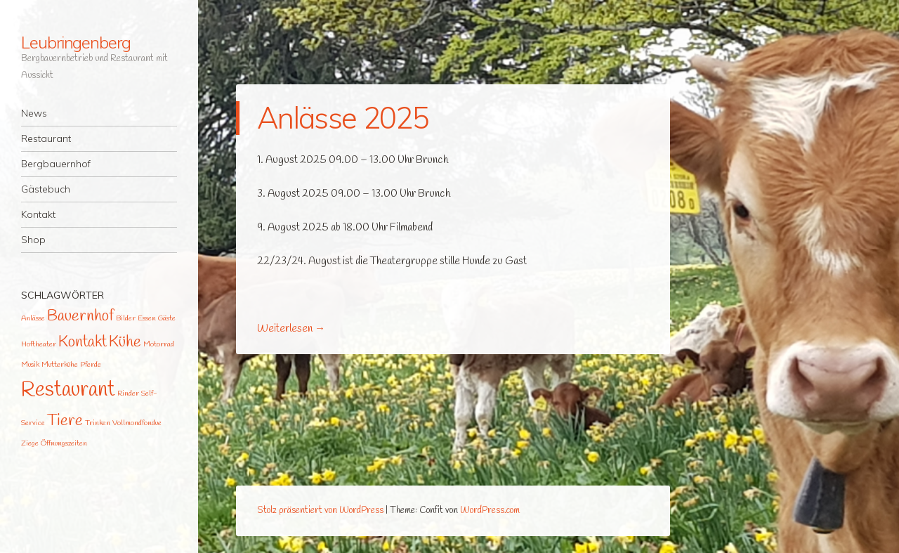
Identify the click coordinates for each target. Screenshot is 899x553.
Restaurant (46, 138)
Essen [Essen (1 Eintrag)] (147, 318)
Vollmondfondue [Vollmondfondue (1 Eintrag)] (137, 423)
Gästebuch (45, 189)
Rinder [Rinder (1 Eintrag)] (128, 393)
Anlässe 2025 (342, 117)
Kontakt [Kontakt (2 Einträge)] (82, 342)
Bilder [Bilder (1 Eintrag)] (126, 318)
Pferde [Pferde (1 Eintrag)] (90, 365)
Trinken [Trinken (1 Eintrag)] (97, 423)
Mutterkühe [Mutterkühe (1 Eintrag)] (59, 365)
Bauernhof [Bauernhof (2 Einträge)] (80, 316)
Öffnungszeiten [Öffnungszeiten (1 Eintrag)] (64, 443)
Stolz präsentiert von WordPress (320, 510)
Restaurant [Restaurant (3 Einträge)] (68, 390)
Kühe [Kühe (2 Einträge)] (125, 342)
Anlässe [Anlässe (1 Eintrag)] (33, 318)
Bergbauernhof (56, 163)
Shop (33, 239)
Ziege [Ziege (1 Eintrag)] (30, 443)
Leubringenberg (76, 42)
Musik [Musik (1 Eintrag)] (30, 365)
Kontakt (38, 214)
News (34, 113)
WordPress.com (490, 510)
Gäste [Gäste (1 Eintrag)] (167, 318)
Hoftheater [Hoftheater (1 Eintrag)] (38, 344)
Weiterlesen (291, 329)
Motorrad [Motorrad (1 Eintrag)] (158, 344)
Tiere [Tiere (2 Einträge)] (65, 421)
